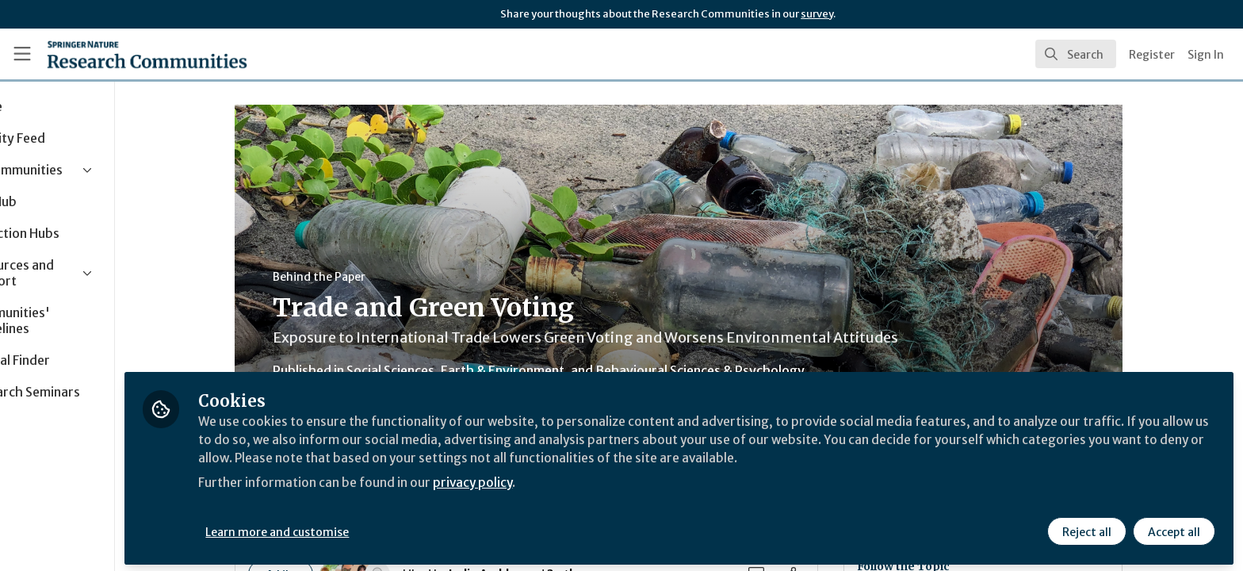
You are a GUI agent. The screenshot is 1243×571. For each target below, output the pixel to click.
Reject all (1086, 529)
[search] (1075, 54)
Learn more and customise (366, 529)
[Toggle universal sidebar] (22, 54)
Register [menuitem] (1152, 55)
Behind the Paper (363, 277)
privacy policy (565, 479)
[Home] (147, 54)
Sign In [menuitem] (1206, 55)
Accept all (1173, 529)
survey (817, 14)
